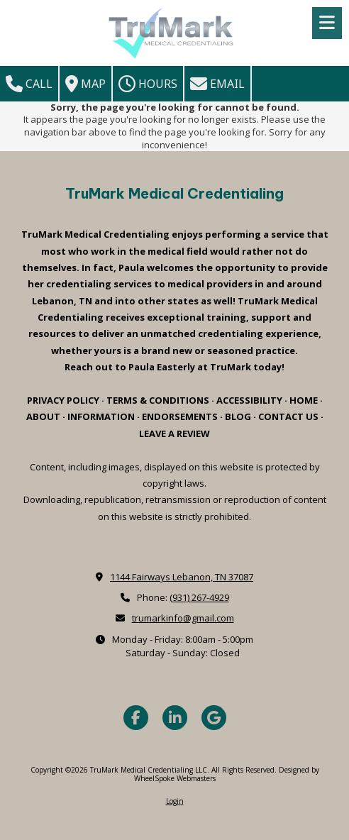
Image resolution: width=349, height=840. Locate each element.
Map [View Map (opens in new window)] (85, 83)
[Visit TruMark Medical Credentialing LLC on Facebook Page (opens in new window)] (135, 717)
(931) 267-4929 (199, 597)
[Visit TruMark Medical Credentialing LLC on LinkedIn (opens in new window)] (174, 717)
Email (217, 83)
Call (29, 83)
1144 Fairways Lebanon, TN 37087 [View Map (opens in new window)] (181, 576)
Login (175, 801)
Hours (147, 83)
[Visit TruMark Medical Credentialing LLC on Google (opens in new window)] (213, 717)
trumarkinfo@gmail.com (183, 618)
